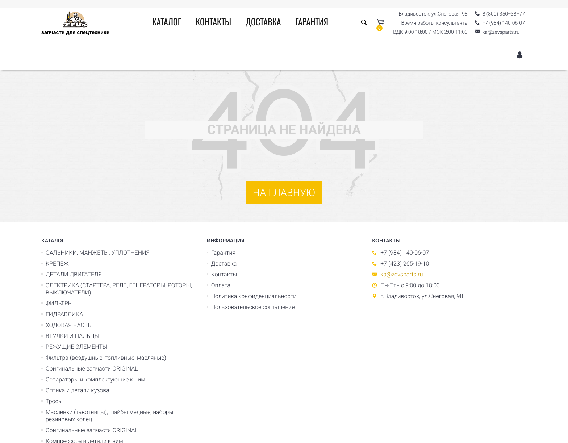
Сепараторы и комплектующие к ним (95, 379)
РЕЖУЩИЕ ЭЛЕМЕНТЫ (76, 346)
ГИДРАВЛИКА (64, 314)
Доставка (263, 22)
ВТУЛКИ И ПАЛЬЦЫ (72, 336)
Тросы (54, 401)
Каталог (166, 22)
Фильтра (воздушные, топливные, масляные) (106, 357)
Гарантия (311, 22)
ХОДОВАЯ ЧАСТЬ (68, 325)
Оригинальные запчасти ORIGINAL (92, 368)
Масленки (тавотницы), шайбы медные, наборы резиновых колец (110, 416)
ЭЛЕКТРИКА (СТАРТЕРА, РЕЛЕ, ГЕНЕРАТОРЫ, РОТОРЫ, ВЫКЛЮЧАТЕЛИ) (119, 289)
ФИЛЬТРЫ (59, 303)
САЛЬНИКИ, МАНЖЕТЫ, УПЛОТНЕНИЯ (98, 252)
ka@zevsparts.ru (401, 274)
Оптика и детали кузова (77, 390)
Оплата (220, 285)
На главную (284, 192)
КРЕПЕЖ (57, 263)
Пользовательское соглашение (253, 307)
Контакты (213, 22)
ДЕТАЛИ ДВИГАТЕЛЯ (74, 274)
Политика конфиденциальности (254, 296)
